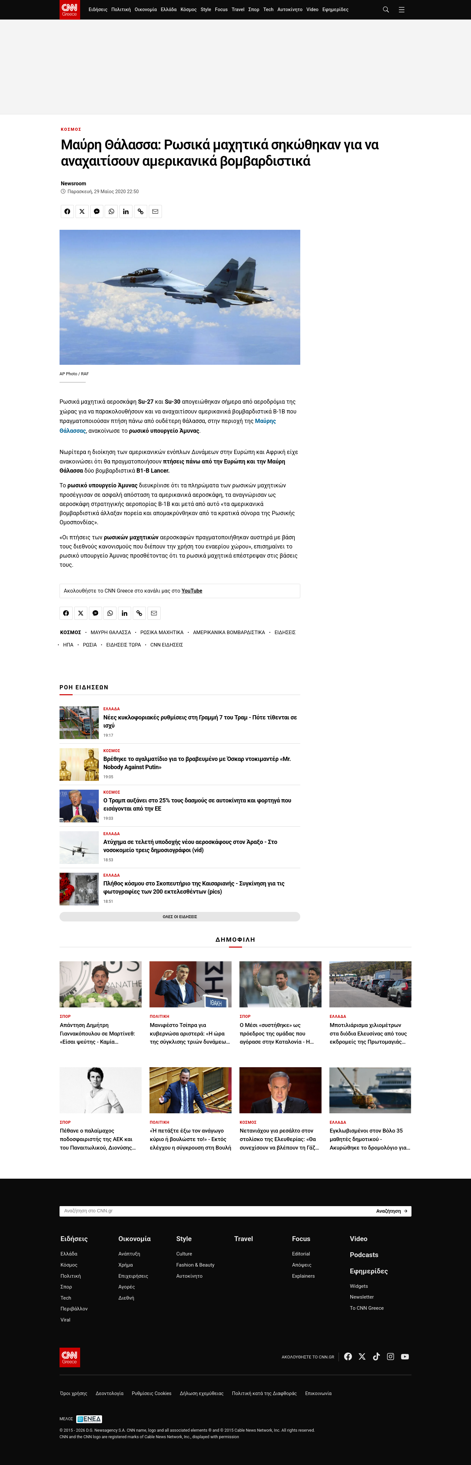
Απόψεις (301, 1265)
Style (206, 9)
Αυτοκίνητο (290, 9)
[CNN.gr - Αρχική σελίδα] (70, 1357)
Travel (238, 9)
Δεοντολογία (110, 1393)
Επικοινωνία (318, 1393)
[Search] (391, 1211)
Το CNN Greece (367, 1308)
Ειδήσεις (98, 9)
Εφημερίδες (336, 9)
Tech (268, 9)
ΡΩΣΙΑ (90, 645)
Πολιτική (121, 9)
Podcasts (364, 1255)
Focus (221, 9)
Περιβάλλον (74, 1309)
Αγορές (126, 1287)
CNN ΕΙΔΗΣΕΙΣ (166, 645)
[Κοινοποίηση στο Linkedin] (125, 211)
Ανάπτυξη (129, 1254)
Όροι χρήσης (73, 1393)
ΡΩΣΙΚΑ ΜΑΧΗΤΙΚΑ (161, 632)
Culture (184, 1254)
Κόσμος (189, 9)
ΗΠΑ (68, 645)
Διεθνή (126, 1298)
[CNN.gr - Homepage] (70, 10)
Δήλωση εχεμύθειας (202, 1393)
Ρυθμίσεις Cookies (151, 1393)
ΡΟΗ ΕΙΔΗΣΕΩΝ (84, 687)
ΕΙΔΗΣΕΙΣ (285, 632)
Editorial (301, 1254)
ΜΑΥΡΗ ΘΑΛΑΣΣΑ (111, 632)
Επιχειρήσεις (133, 1276)
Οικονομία (146, 9)
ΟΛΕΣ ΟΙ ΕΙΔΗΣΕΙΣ (180, 916)
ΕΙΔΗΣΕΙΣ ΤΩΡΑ (123, 645)
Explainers (303, 1276)
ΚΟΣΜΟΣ (71, 129)
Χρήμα (125, 1265)
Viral (65, 1320)
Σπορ (253, 9)
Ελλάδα (168, 9)
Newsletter (362, 1297)
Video (312, 9)
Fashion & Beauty (195, 1265)
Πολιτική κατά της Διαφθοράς (264, 1393)
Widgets (359, 1286)
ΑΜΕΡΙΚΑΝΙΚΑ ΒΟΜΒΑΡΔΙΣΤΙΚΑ (229, 632)
